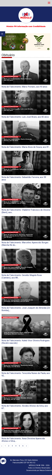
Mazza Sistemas (46, 470)
